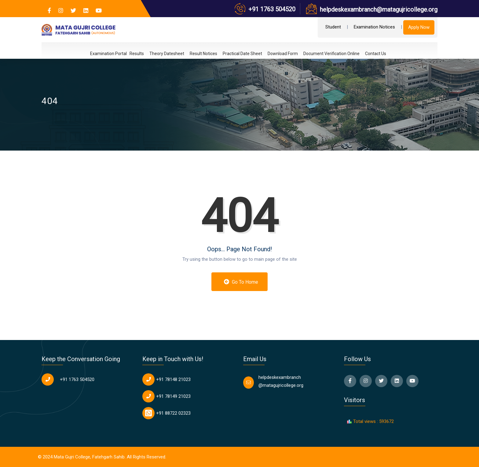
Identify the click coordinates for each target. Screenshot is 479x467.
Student (333, 27)
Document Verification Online (331, 53)
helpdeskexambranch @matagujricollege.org (280, 381)
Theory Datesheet (166, 53)
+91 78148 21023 (173, 379)
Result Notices (203, 53)
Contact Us (375, 53)
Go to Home (241, 282)
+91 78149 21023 (173, 396)
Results (137, 53)
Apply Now (419, 27)
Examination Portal (108, 53)
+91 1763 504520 (271, 9)
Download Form (283, 53)
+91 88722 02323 (173, 413)
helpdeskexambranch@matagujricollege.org (378, 9)
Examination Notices (374, 27)
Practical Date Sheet (242, 53)
